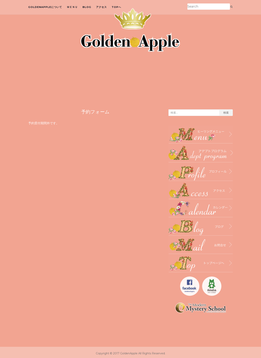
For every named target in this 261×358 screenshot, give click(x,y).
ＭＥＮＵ (72, 7)
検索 (226, 112)
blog (86, 7)
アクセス (101, 7)
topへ (116, 7)
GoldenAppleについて (45, 7)
